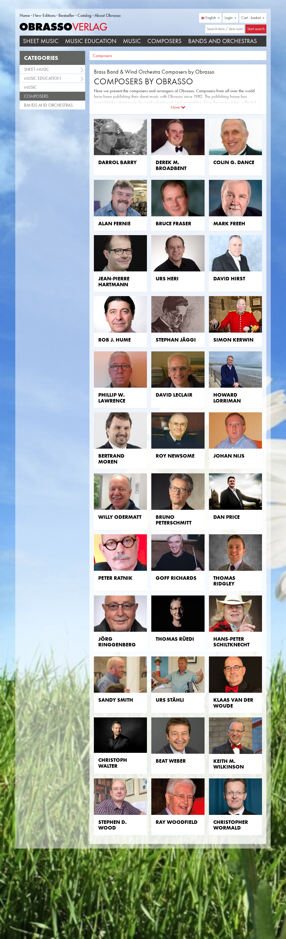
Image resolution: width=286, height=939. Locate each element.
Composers (164, 41)
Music (132, 41)
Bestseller (66, 15)
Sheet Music (41, 41)
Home (25, 15)
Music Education (90, 41)
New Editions (44, 15)
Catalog (84, 15)
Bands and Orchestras (222, 41)
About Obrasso (108, 15)
